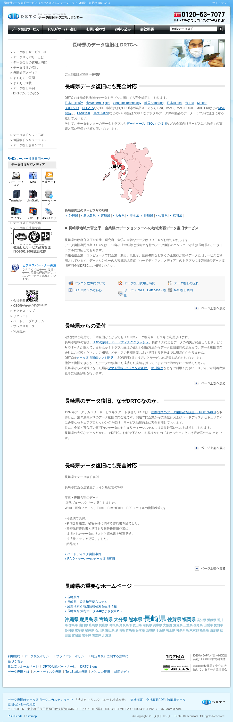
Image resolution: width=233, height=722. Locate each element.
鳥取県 (124, 625)
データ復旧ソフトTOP (28, 135)
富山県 (109, 630)
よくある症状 (22, 83)
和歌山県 (135, 625)
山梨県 (208, 625)
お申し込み (122, 29)
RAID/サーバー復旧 (62, 29)
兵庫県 (157, 625)
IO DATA (88, 108)
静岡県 (69, 630)
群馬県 (130, 630)
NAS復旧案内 (183, 290)
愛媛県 (211, 620)
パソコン (16, 217)
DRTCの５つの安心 (88, 290)
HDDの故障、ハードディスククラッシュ (121, 342)
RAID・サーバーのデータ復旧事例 (91, 559)
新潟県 (120, 630)
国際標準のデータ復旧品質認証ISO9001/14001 (183, 412)
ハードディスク (16, 182)
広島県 (93, 625)
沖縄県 (73, 215)
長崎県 (148, 215)
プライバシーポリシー (71, 656)
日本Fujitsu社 (74, 103)
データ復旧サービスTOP (30, 52)
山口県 (83, 625)
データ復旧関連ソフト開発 (94, 358)
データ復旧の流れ (25, 67)
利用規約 (19, 331)
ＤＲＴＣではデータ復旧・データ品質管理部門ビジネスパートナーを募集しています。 (39, 272)
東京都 (194, 630)
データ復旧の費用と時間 (30, 62)
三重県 (188, 625)
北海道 (106, 635)
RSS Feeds (15, 716)
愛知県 (218, 625)
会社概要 (146, 29)
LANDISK (83, 113)
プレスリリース (24, 326)
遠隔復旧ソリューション (30, 140)
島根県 (114, 625)
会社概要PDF (155, 700)
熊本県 (134, 215)
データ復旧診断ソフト (28, 145)
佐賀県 (163, 215)
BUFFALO (72, 108)
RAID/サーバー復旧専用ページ (29, 158)
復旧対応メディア (25, 73)
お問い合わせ (95, 29)
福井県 (89, 630)
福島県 (204, 630)
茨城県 (150, 630)
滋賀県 (177, 625)
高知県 (201, 620)
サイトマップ (220, 2)
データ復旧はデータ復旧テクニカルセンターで (40, 700)
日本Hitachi (174, 103)
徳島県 (73, 625)
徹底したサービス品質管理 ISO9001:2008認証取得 (32, 249)
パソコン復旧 (100, 672)
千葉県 (160, 630)
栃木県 (140, 630)
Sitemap (31, 716)
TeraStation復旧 (76, 672)
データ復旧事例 (24, 88)
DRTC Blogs (88, 666)
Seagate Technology (127, 103)
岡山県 (103, 625)
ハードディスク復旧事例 (84, 554)
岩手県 (86, 635)
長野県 (198, 625)
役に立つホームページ (23, 666)
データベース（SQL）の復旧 (147, 123)
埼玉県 (170, 630)
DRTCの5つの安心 (26, 93)
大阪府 (167, 625)
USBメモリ (49, 217)
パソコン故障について (89, 283)
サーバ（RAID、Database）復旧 (145, 292)
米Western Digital (98, 103)
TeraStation (101, 113)
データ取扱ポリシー (38, 656)
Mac (33, 180)
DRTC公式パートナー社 (59, 666)
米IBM (189, 103)
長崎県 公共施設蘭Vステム (87, 602)
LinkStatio (33, 199)
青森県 (96, 635)
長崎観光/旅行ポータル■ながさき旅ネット (96, 611)
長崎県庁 (73, 597)
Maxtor (202, 103)
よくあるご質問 (24, 78)
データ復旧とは (18, 672)
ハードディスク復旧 (47, 672)
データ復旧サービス (25, 29)
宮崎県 (105, 215)
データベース (49, 201)
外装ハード (49, 180)
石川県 (99, 630)
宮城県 (76, 635)
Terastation (16, 199)
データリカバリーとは (28, 57)
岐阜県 (79, 630)
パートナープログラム (28, 321)
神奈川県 (182, 630)
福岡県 (177, 215)
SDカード (33, 217)
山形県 (214, 630)
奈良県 (147, 625)
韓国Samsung (154, 103)
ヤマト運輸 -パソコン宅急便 (128, 368)
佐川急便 (157, 368)
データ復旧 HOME (76, 74)
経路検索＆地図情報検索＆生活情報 (92, 606)
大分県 (119, 215)
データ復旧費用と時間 (139, 283)
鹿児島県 (89, 215)
